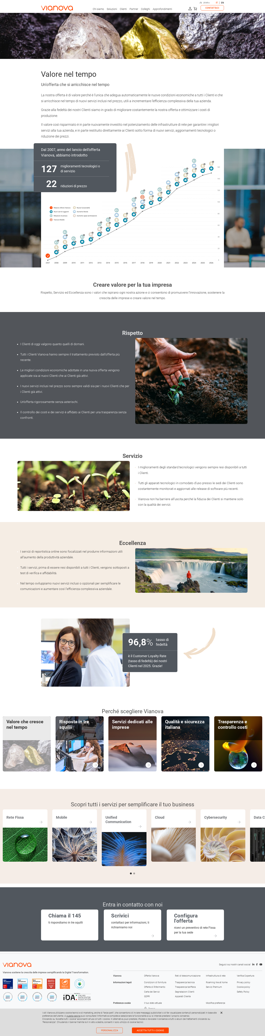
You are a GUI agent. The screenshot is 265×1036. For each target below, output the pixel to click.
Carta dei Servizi (152, 992)
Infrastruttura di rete (215, 976)
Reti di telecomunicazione (187, 976)
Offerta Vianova (151, 976)
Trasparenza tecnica (185, 982)
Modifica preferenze (215, 1003)
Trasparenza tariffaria (185, 987)
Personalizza (109, 1030)
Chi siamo (98, 9)
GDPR (147, 996)
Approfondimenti (162, 9)
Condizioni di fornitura (155, 982)
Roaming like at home (216, 982)
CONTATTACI (212, 8)
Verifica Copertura (245, 976)
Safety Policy (243, 992)
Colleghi (145, 9)
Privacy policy (243, 982)
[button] (131, 873)
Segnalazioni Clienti (184, 992)
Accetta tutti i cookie (150, 1030)
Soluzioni (112, 9)
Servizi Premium (214, 987)
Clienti (123, 9)
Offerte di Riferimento (154, 987)
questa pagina (73, 1016)
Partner (134, 9)
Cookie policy (243, 987)
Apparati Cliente (183, 996)
